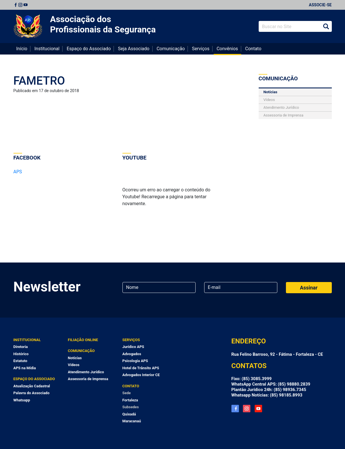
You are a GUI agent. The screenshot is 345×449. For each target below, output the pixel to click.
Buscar (326, 26)
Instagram (20, 5)
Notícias (270, 92)
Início (22, 48)
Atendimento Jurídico (281, 107)
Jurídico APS (133, 347)
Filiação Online (83, 340)
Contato (253, 48)
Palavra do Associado (31, 393)
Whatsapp (21, 400)
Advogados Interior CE (141, 375)
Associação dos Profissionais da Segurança (103, 24)
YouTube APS (258, 408)
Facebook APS (235, 408)
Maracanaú (131, 421)
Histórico (21, 354)
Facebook (15, 5)
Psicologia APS (135, 361)
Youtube (26, 5)
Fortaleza (130, 400)
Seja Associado (133, 48)
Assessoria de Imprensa (283, 115)
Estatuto (20, 361)
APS (17, 171)
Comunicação (171, 48)
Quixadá (129, 414)
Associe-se (320, 5)
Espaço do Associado (89, 48)
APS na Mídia (24, 368)
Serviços (200, 48)
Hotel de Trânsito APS (140, 368)
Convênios (227, 48)
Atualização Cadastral (31, 386)
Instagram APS (246, 408)
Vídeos (269, 100)
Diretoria (20, 347)
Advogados (131, 354)
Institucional (46, 48)
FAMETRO (39, 81)
